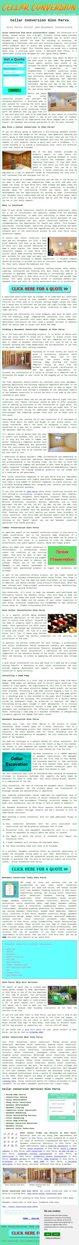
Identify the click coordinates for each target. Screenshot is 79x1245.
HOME (42, 14)
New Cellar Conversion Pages (17, 1226)
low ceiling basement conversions (20, 911)
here (71, 1198)
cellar (22, 35)
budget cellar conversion (39, 916)
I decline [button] (56, 1234)
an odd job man (66, 1151)
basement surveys (18, 1159)
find (11, 1042)
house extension (35, 1149)
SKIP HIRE (39, 1162)
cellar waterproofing (65, 922)
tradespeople (51, 1141)
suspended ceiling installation (35, 1154)
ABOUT (55, 14)
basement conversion (58, 71)
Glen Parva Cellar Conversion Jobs (44, 1194)
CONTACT (62, 14)
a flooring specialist (57, 1146)
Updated (31, 1226)
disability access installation (50, 1156)
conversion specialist (41, 1143)
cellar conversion (11, 515)
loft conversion (34, 1151)
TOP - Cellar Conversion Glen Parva (20, 1207)
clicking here (9, 1081)
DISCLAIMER (72, 14)
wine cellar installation (15, 646)
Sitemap (3, 1226)
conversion (40, 180)
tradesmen (66, 1164)
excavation (71, 774)
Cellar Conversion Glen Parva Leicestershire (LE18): (29, 33)
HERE (4, 937)
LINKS (48, 14)
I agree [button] (48, 1234)
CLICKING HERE (36, 1032)
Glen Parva (32, 492)
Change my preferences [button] (53, 1238)
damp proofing (51, 1159)
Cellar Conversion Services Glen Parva (31, 1089)
